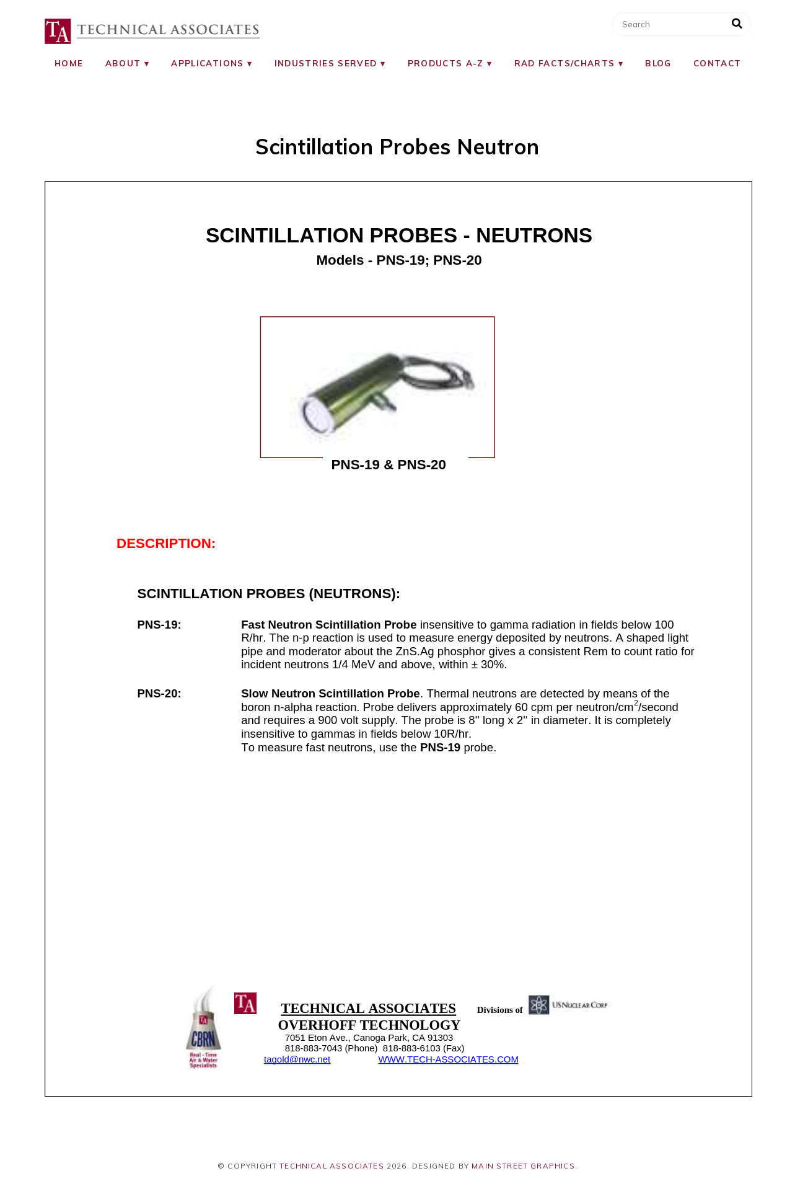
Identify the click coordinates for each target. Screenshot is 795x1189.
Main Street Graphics (523, 1165)
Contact (717, 63)
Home (69, 63)
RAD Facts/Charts (564, 63)
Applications (207, 63)
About (123, 63)
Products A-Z (446, 63)
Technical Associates (331, 1165)
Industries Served (326, 63)
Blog (658, 63)
